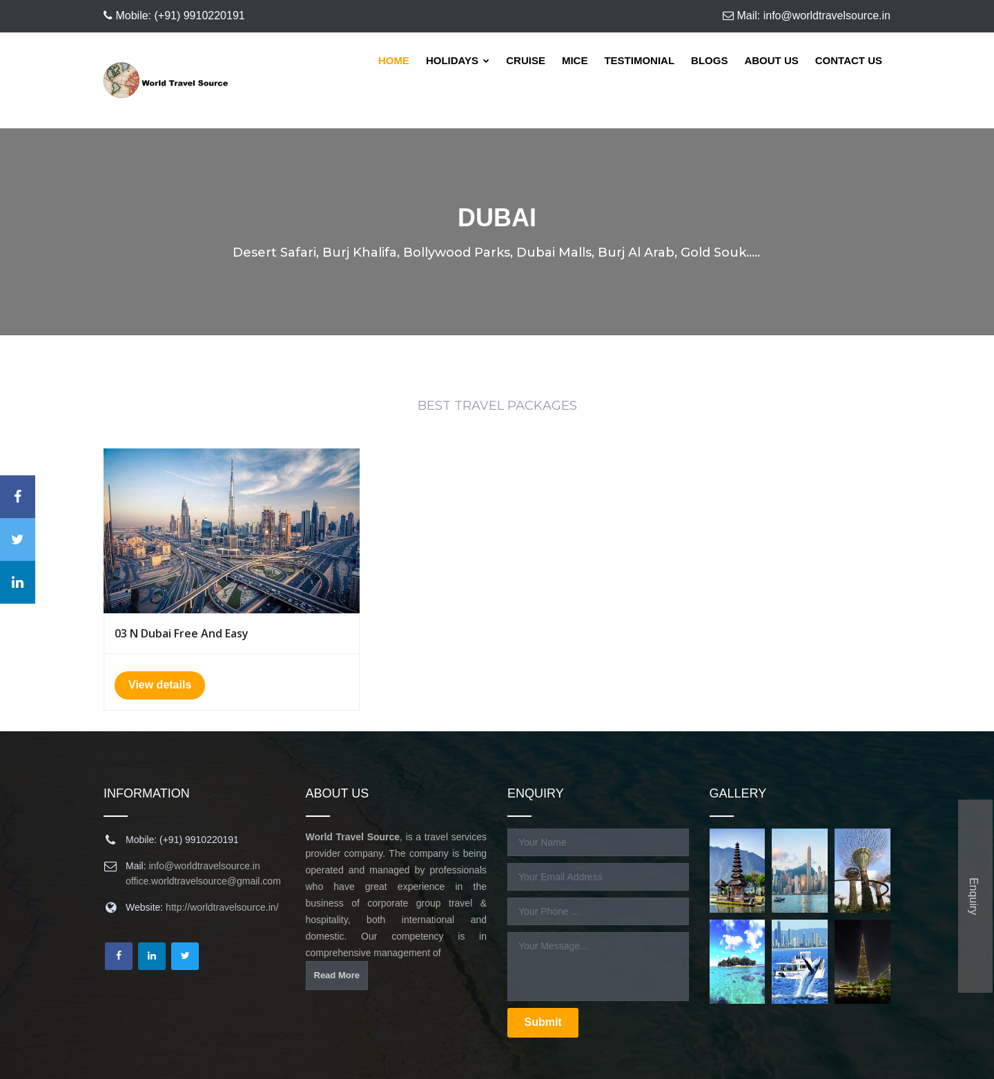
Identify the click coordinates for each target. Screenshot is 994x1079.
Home (393, 60)
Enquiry (974, 896)
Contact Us (848, 60)
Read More (337, 975)
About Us (771, 60)
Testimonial (639, 60)
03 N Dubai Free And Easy (181, 633)
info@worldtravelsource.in (204, 865)
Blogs (709, 60)
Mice (575, 60)
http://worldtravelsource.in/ (222, 907)
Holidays (457, 60)
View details (159, 685)
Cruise (525, 60)
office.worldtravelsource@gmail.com (203, 881)
